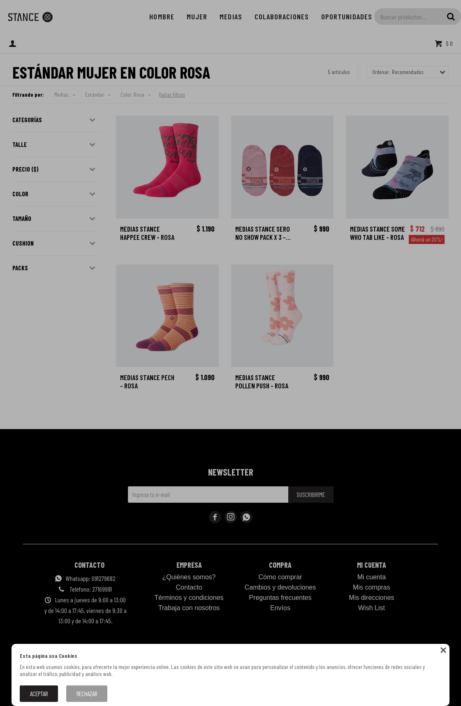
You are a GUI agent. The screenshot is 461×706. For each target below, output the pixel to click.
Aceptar (39, 693)
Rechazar (86, 693)
